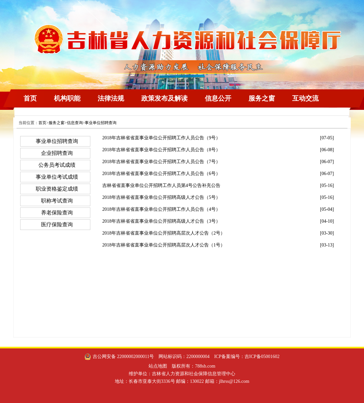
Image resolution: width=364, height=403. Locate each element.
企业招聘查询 (57, 153)
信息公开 (218, 98)
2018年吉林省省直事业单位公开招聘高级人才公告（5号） (161, 197)
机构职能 (67, 98)
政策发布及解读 (164, 98)
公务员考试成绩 (56, 165)
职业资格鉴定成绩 (57, 189)
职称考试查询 (57, 200)
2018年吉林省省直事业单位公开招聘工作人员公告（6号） (161, 173)
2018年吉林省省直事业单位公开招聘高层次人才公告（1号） (163, 245)
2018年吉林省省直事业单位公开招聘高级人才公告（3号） (161, 221)
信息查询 (75, 122)
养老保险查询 (57, 212)
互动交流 (305, 98)
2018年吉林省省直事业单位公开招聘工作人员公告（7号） (161, 161)
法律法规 (111, 98)
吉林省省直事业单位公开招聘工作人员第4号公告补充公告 (161, 185)
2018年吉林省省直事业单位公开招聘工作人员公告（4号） (161, 209)
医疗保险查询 (57, 224)
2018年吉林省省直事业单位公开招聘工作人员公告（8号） (161, 149)
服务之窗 (262, 98)
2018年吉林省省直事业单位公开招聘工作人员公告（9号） (161, 137)
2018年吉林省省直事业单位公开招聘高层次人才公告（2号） (163, 233)
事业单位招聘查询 (100, 122)
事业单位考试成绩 (57, 177)
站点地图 (158, 366)
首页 (30, 98)
